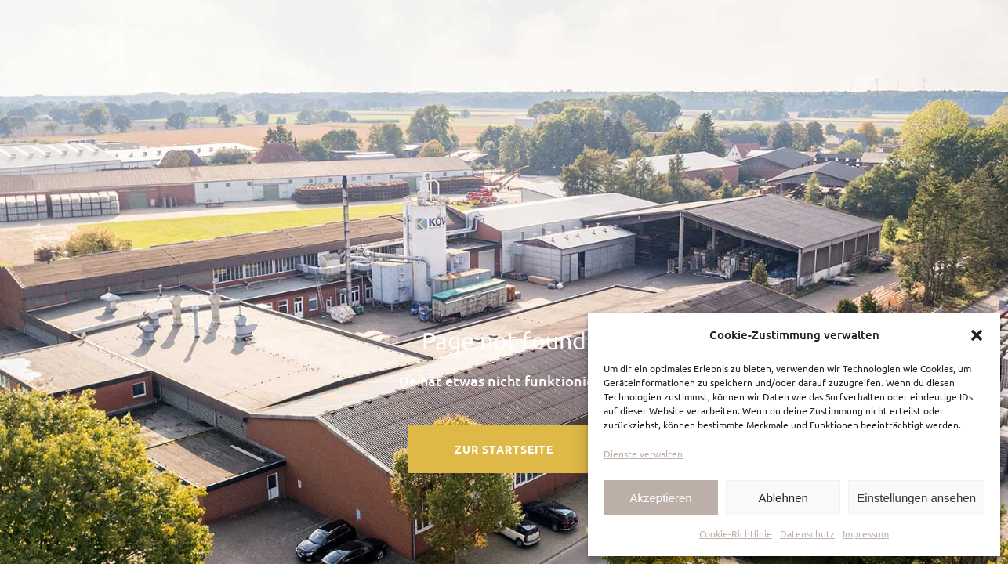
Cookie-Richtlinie (735, 533)
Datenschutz (807, 533)
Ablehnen (782, 497)
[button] (976, 335)
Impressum (866, 533)
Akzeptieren (660, 497)
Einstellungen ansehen (916, 497)
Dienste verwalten (643, 453)
